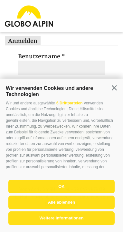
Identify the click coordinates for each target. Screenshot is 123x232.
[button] (114, 88)
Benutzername (39, 56)
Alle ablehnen (61, 202)
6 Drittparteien (69, 103)
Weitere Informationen (61, 218)
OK (61, 186)
